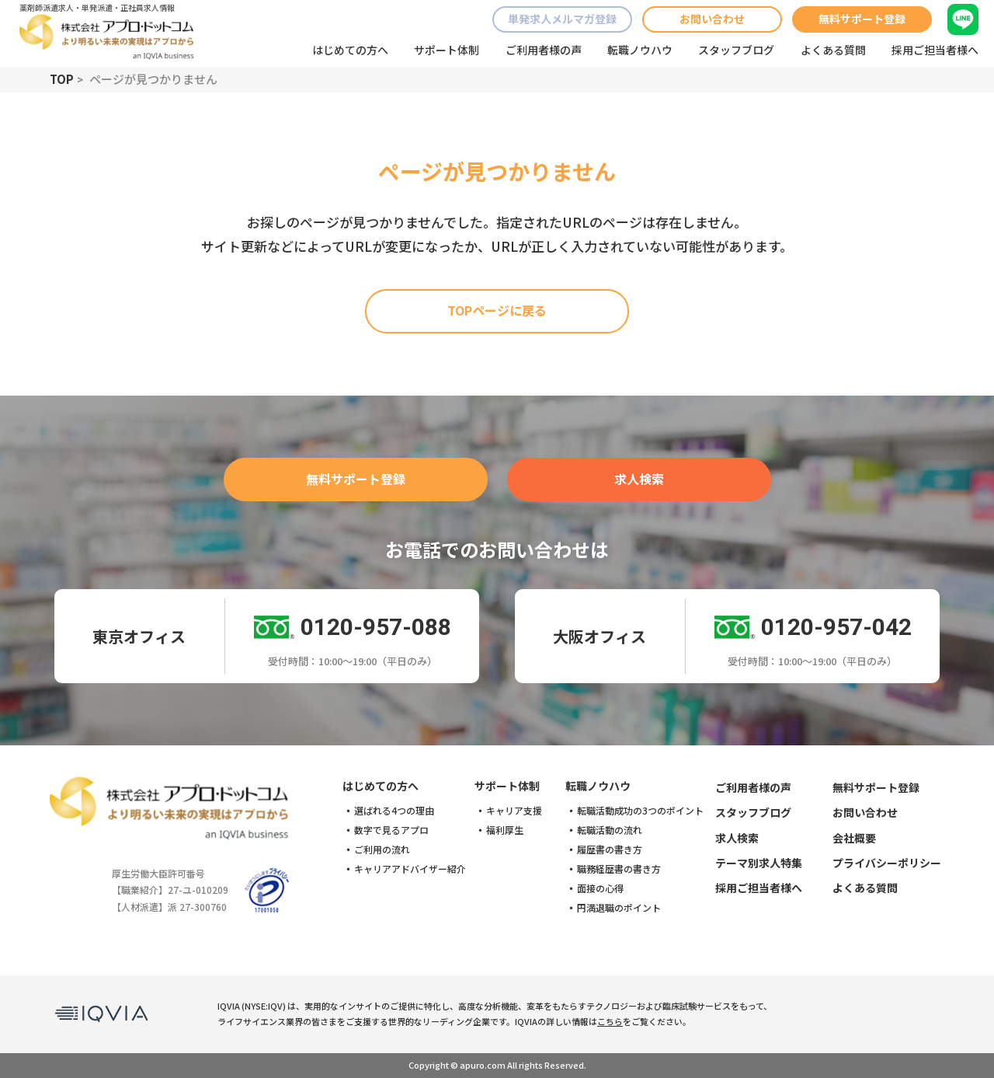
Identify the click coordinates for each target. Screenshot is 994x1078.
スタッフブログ (736, 50)
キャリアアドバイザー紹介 (410, 869)
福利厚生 (504, 830)
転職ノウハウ (640, 50)
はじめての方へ (350, 50)
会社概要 (854, 838)
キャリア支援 (514, 810)
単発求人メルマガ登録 (562, 18)
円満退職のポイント (619, 907)
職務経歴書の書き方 (619, 869)
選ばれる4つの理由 (394, 810)
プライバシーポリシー (886, 862)
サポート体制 (446, 50)
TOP (62, 79)
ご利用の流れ (382, 849)
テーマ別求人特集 (758, 862)
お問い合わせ (712, 18)
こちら (610, 1021)
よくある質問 (833, 50)
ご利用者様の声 (544, 50)
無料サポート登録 (861, 18)
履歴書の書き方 (609, 849)
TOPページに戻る (497, 310)
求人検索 (639, 478)
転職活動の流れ (609, 830)
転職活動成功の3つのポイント (640, 810)
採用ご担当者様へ (934, 50)
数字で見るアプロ (391, 830)
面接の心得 (600, 888)
